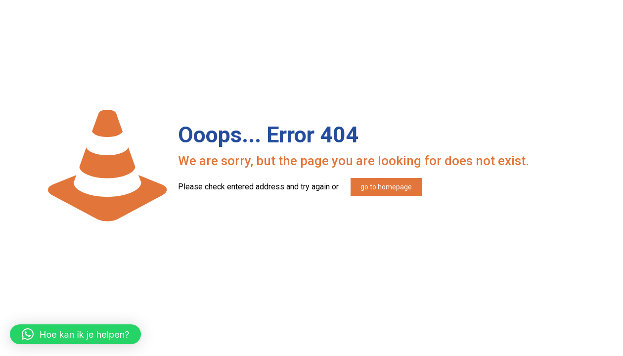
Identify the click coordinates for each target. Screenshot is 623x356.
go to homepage (386, 187)
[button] (75, 334)
